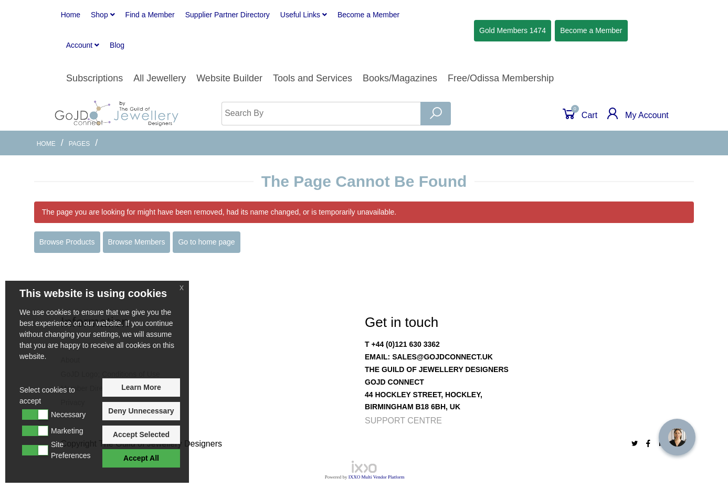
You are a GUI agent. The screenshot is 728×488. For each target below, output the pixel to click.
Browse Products (67, 242)
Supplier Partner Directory (227, 14)
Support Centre (403, 420)
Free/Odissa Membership (501, 78)
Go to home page (206, 242)
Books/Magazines (400, 78)
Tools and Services (312, 78)
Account (82, 45)
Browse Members (136, 242)
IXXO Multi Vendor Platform (377, 477)
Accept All (141, 458)
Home (70, 14)
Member (368, 14)
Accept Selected (141, 434)
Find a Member (150, 14)
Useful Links (303, 14)
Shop (103, 14)
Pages (79, 143)
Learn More (141, 387)
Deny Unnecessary (141, 411)
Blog (117, 45)
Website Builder (229, 78)
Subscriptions (94, 78)
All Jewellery (159, 78)
